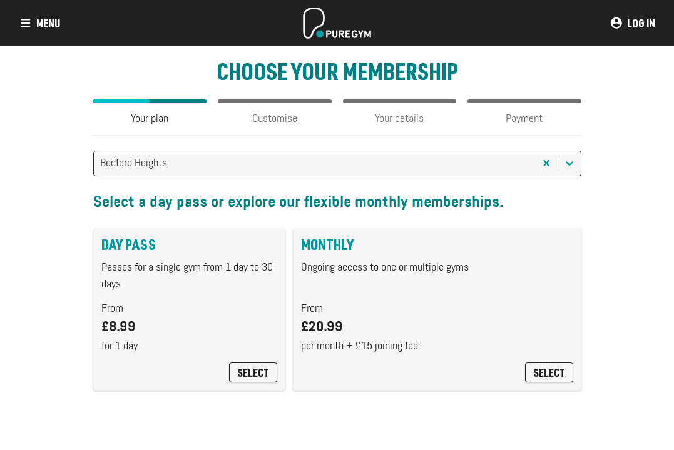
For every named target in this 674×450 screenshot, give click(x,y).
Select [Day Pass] (253, 372)
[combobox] (101, 163)
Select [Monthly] (549, 372)
